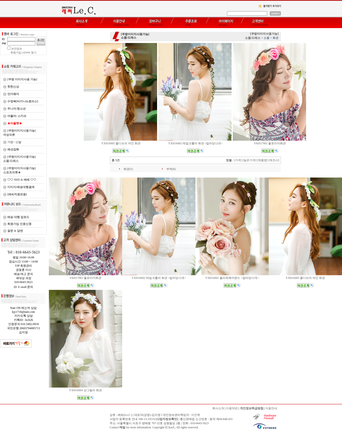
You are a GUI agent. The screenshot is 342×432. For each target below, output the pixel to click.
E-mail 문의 (23, 287)
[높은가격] (249, 160)
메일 (122, 427)
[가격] (238, 160)
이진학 (195, 415)
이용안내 (271, 408)
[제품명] (262, 160)
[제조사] (273, 160)
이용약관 (232, 408)
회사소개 (218, 408)
